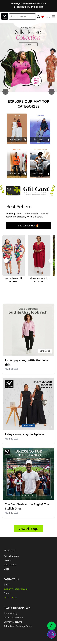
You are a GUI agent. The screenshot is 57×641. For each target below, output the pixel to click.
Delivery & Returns (13, 621)
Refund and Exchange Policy (18, 626)
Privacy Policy (10, 613)
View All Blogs (28, 529)
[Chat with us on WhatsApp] (51, 626)
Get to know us (11, 556)
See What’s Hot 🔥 (28, 225)
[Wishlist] (42, 16)
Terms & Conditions (13, 617)
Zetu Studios (10, 564)
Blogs (6, 568)
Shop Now (15, 139)
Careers (7, 560)
